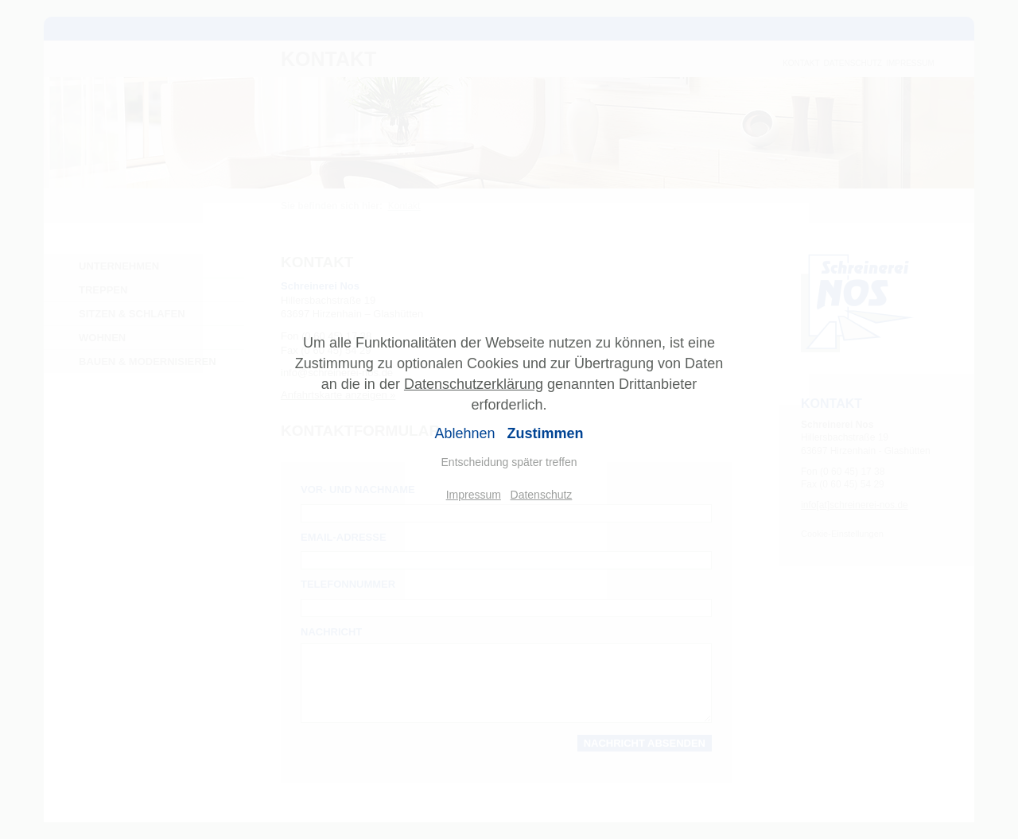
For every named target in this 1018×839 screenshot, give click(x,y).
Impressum (473, 494)
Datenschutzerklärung (473, 384)
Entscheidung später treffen (509, 462)
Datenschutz (542, 494)
